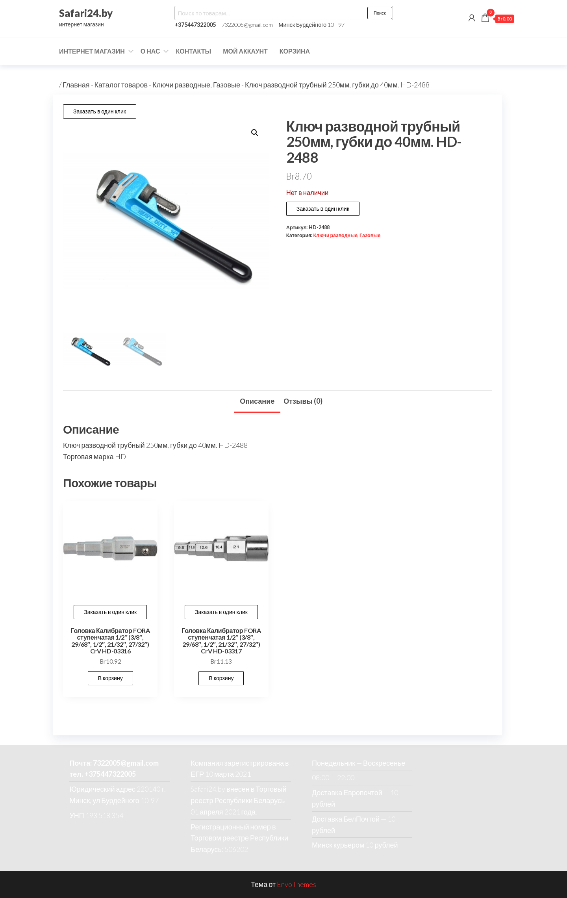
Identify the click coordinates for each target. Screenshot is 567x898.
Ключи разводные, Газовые (196, 84)
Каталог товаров (121, 84)
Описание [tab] (257, 401)
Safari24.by (86, 13)
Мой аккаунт (245, 51)
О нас (150, 51)
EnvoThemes (296, 884)
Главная (76, 84)
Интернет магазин (92, 51)
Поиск (379, 12)
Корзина (295, 51)
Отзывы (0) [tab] (303, 401)
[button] (255, 133)
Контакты (193, 51)
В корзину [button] (110, 678)
